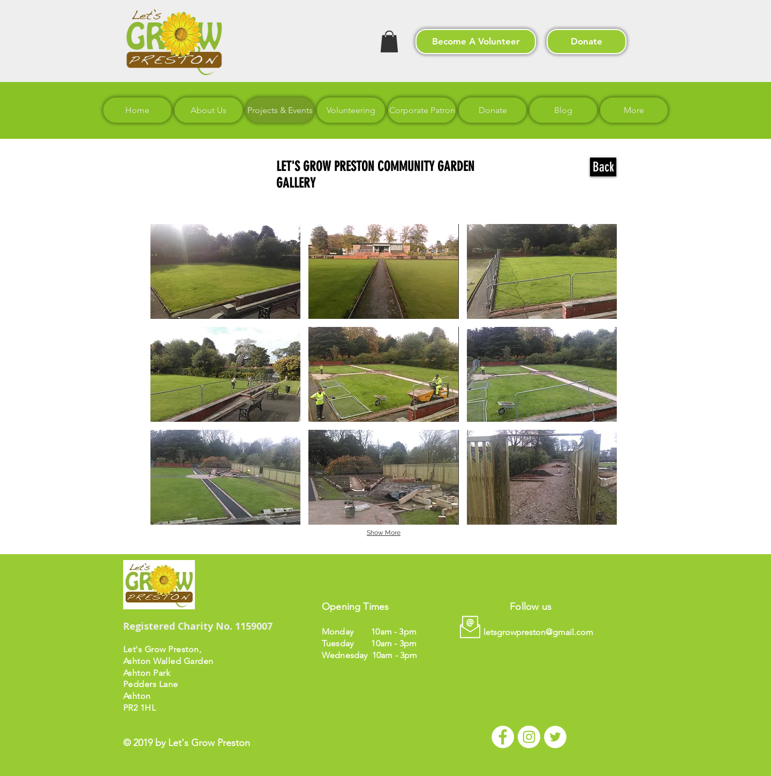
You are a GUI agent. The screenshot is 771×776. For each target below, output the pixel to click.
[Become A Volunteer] (475, 41)
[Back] (603, 167)
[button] (389, 42)
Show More (383, 532)
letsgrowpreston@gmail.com (538, 632)
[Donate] (586, 41)
